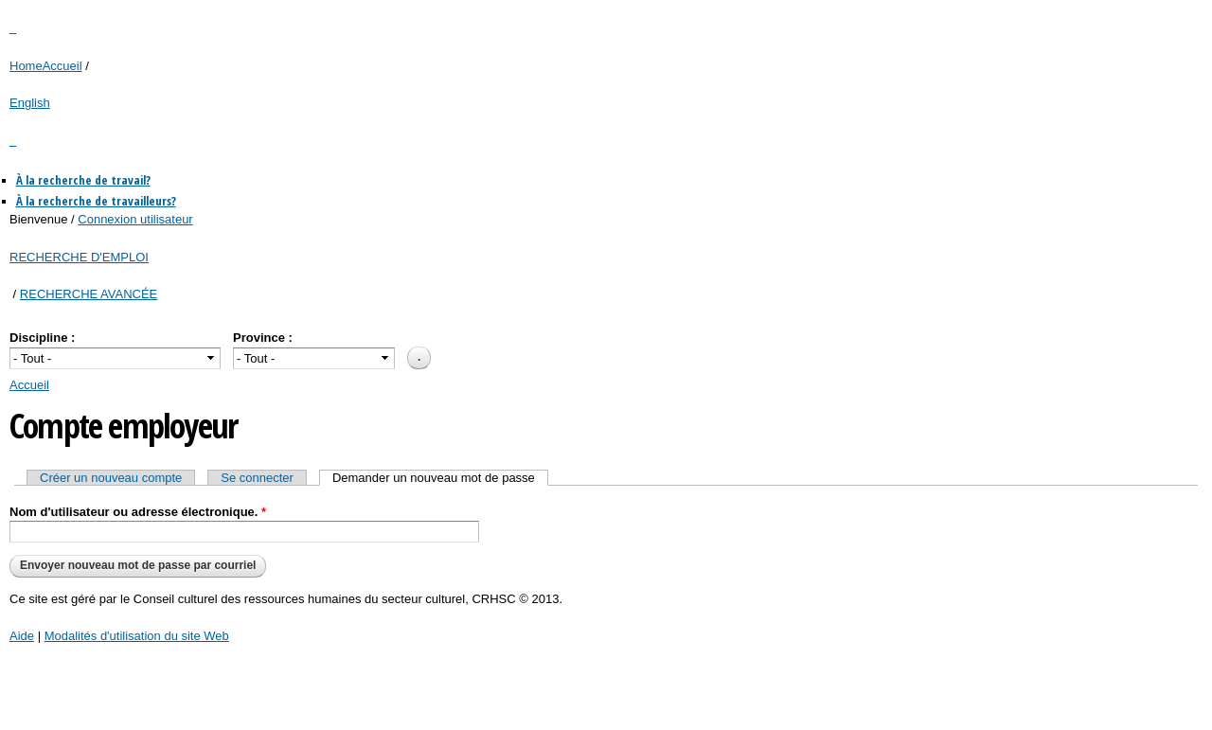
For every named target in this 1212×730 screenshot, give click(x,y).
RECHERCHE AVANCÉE (88, 294)
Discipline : (42, 337)
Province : (263, 337)
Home (26, 66)
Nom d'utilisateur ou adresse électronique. (137, 512)
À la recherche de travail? (83, 179)
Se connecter (257, 478)
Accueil (62, 66)
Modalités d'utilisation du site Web (137, 636)
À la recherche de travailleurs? (96, 200)
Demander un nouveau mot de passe (440, 478)
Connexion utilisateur (135, 219)
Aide (21, 636)
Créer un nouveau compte (111, 478)
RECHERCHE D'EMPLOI (79, 257)
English (29, 103)
